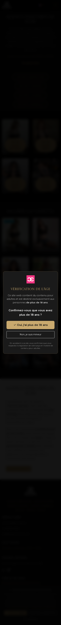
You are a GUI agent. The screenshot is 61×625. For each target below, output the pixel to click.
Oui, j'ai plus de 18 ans (30, 325)
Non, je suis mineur (30, 334)
